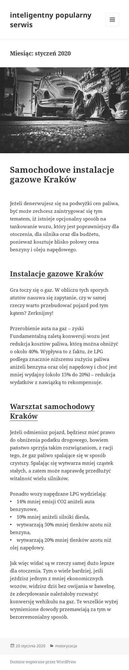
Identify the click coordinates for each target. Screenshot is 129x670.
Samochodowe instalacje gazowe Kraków (62, 174)
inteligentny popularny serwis (51, 19)
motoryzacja (66, 646)
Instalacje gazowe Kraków (56, 273)
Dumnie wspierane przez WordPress (43, 662)
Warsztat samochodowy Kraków (52, 411)
